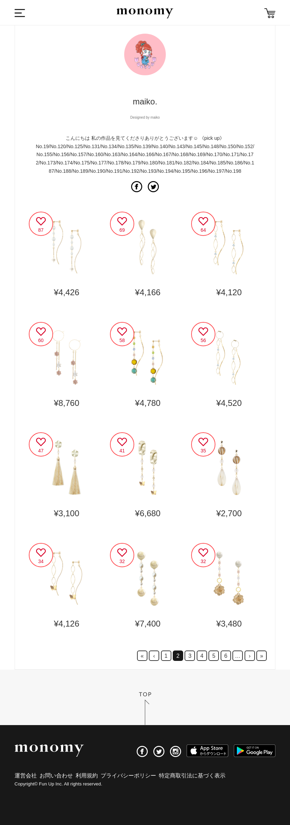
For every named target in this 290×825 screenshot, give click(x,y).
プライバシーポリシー (128, 776)
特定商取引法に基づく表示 (192, 776)
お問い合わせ (56, 776)
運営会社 (26, 776)
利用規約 (87, 776)
